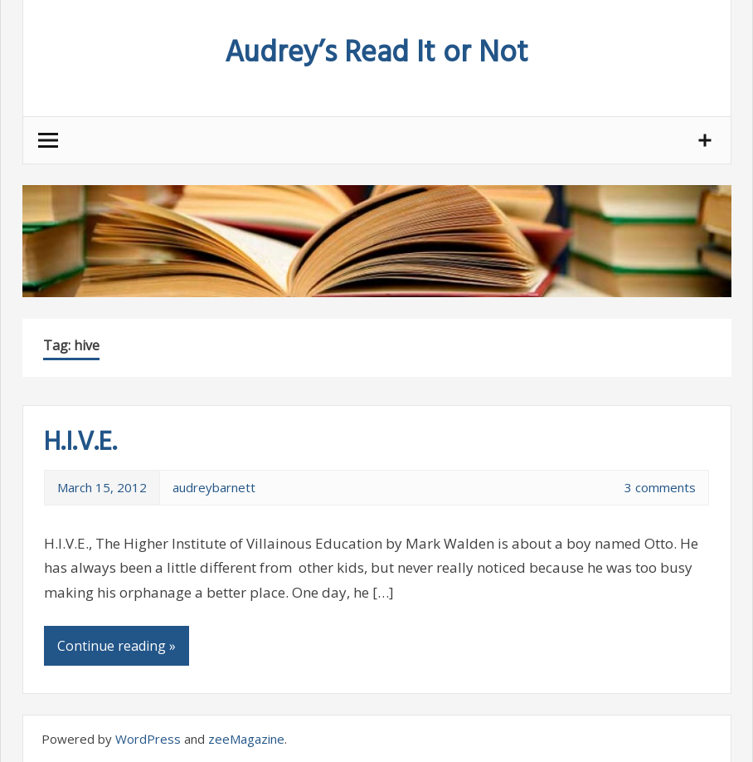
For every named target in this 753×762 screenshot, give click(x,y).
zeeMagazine (246, 738)
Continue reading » (116, 646)
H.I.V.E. (80, 443)
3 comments (660, 487)
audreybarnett (213, 487)
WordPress (148, 738)
